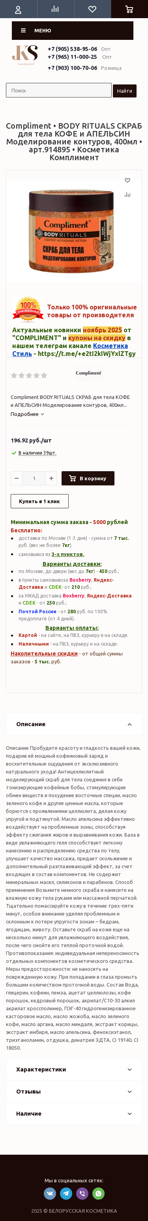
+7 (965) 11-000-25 (72, 57)
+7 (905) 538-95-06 (72, 49)
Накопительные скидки (44, 653)
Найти (124, 91)
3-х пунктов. (68, 554)
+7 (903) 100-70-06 (72, 68)
